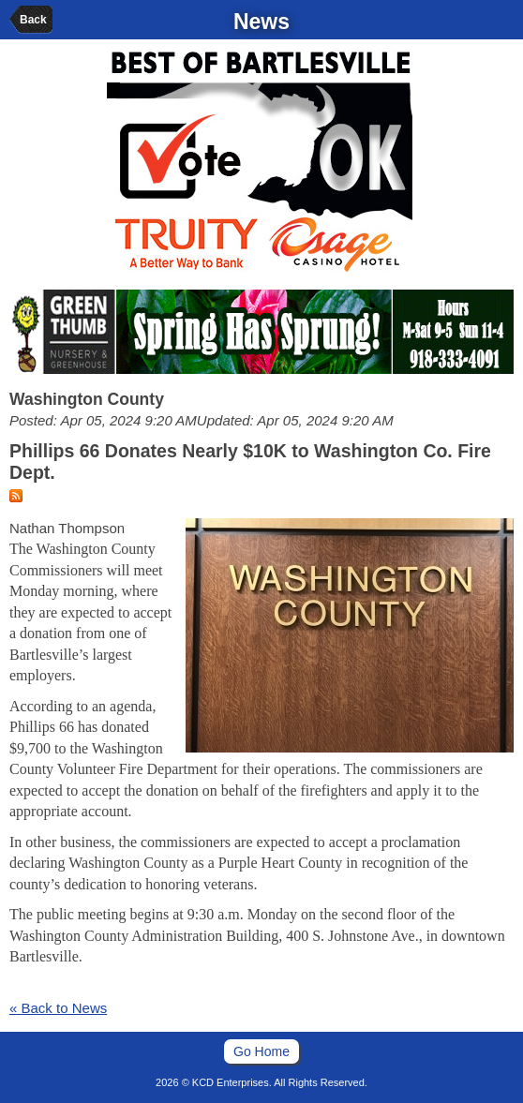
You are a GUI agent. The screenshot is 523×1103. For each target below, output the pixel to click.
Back (33, 19)
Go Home (261, 1051)
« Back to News (58, 1008)
